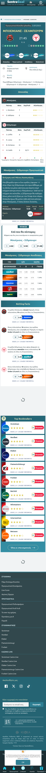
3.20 (26, 277)
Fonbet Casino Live (9, 673)
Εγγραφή (36, 704)
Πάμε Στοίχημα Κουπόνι (11, 582)
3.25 (26, 294)
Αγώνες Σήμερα (8, 594)
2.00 (20, 277)
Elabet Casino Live (9, 665)
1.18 (20, 289)
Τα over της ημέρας (9, 612)
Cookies (26, 758)
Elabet (13, 450)
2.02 (20, 283)
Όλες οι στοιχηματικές (23, 547)
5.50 (26, 272)
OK (23, 762)
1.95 (20, 294)
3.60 (32, 294)
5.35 (26, 289)
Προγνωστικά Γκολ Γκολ (11, 608)
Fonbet (13, 477)
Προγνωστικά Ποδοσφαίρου (13, 604)
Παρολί (4, 620)
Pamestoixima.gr (17, 464)
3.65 (32, 283)
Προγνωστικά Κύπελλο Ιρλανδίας (18, 25)
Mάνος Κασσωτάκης (24, 177)
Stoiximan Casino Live (10, 657)
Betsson (14, 531)
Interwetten (15, 518)
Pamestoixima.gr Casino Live (13, 669)
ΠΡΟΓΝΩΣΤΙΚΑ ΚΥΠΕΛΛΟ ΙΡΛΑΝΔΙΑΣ (12, 19)
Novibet (13, 437)
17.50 (32, 289)
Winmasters (15, 504)
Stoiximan (14, 424)
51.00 (32, 272)
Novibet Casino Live (9, 661)
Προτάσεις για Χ (8, 616)
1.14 (20, 272)
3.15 (26, 283)
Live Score (5, 590)
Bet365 (13, 491)
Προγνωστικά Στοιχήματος (12, 586)
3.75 (32, 277)
